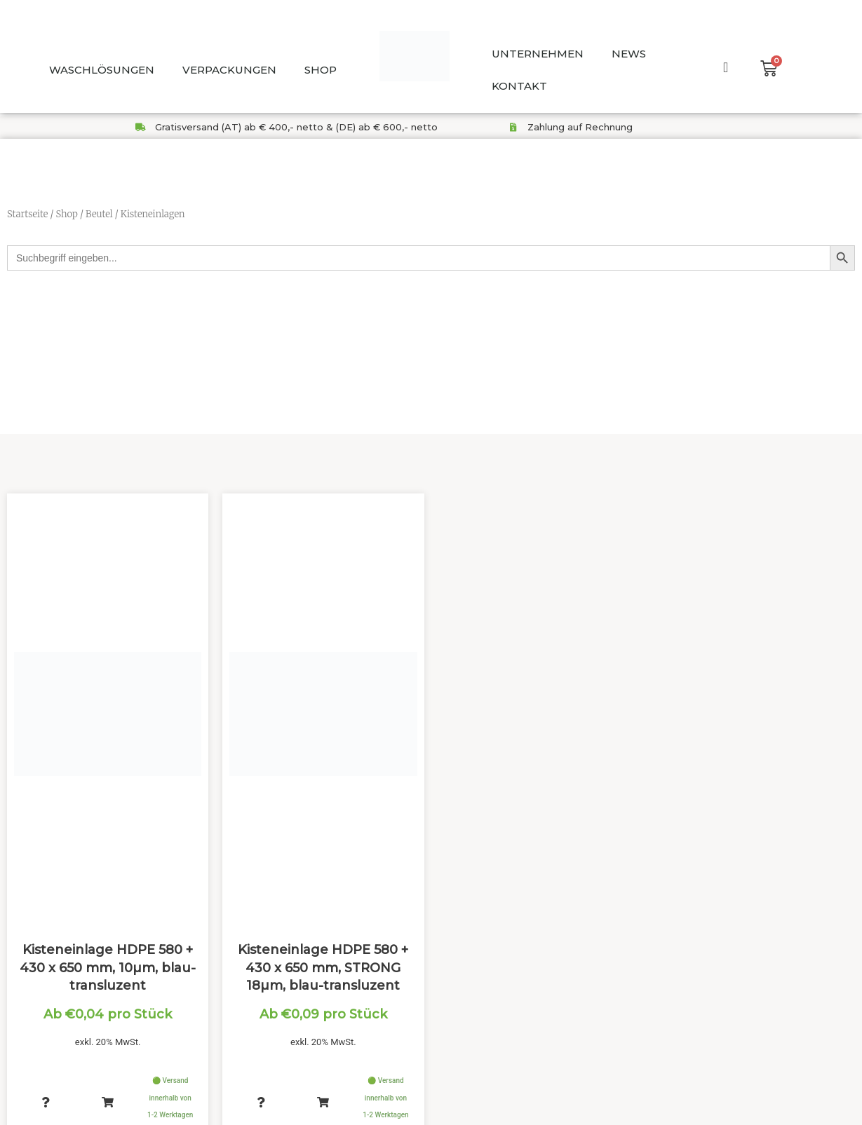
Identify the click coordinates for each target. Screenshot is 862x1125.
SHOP (320, 69)
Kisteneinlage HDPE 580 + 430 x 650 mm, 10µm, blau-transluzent (108, 961)
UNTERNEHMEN (538, 53)
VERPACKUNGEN (229, 69)
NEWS (629, 53)
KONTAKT (519, 86)
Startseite (27, 214)
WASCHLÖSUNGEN (101, 69)
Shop (66, 214)
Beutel (99, 214)
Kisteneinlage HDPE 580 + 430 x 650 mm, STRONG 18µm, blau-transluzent (323, 961)
